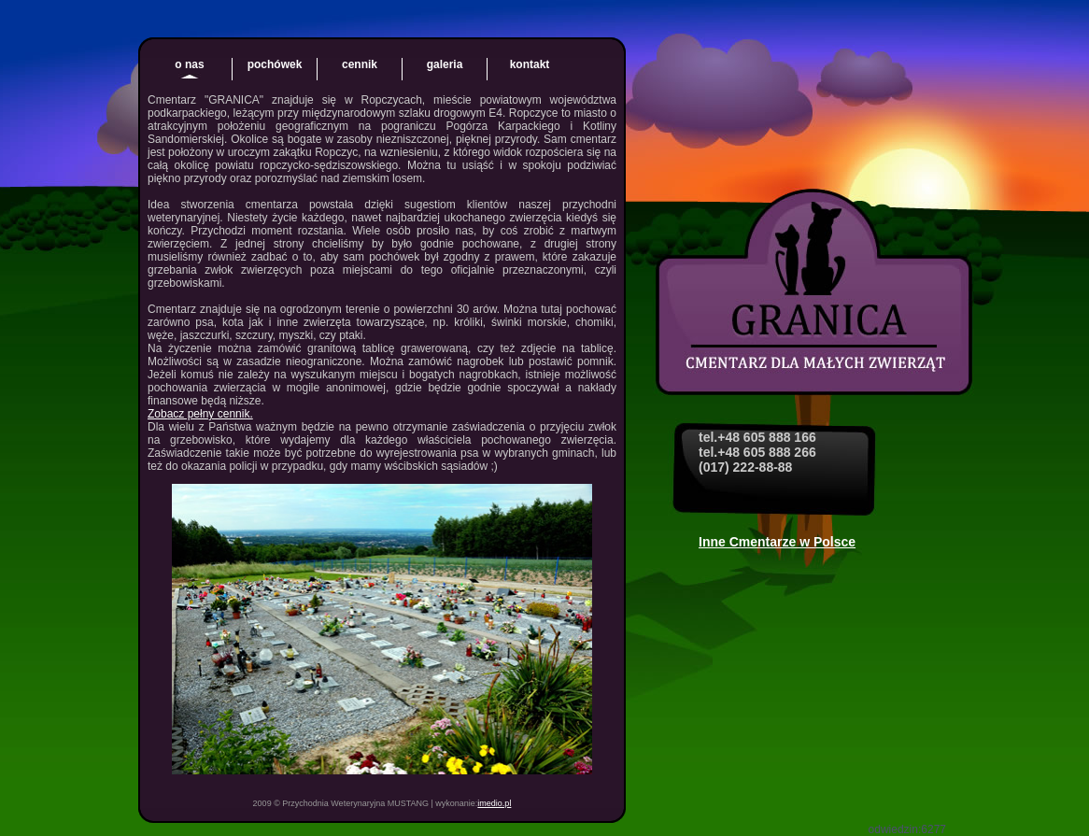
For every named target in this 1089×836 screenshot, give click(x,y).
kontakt (530, 64)
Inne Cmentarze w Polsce (777, 541)
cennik (359, 64)
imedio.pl (494, 803)
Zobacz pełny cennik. (200, 413)
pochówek (275, 64)
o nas (189, 64)
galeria (445, 64)
